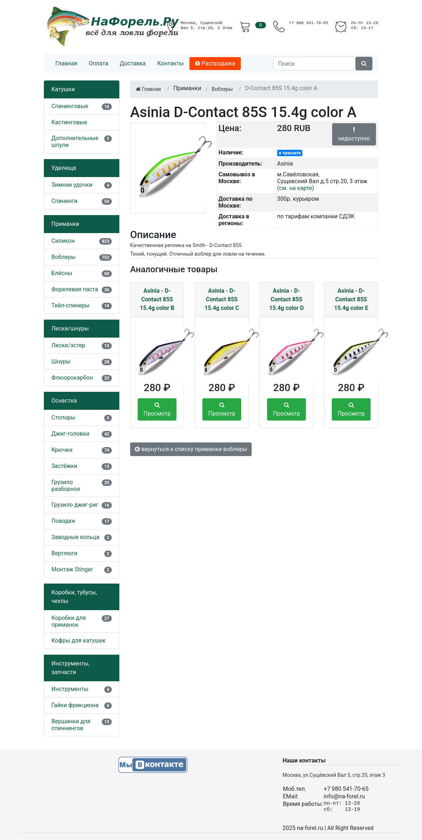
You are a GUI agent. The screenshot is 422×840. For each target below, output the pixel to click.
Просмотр (156, 409)
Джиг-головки (70, 433)
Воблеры (63, 257)
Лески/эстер (68, 345)
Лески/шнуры (70, 328)
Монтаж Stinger (72, 569)
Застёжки (64, 466)
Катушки (63, 89)
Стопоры (63, 417)
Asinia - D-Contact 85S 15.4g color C (222, 299)
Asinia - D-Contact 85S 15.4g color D (286, 299)
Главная (66, 63)
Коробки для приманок (68, 621)
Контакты (170, 63)
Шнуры (60, 361)
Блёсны (61, 273)
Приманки (65, 224)
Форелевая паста (74, 289)
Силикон (63, 240)
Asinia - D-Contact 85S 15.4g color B (157, 299)
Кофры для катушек (78, 640)
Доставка (133, 63)
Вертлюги (64, 553)
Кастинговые (69, 122)
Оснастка (64, 400)
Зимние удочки (71, 184)
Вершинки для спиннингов (70, 725)
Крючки (62, 449)
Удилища (63, 167)
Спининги (64, 201)
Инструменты (69, 689)
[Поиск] (314, 63)
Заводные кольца (75, 537)
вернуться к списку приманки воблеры (191, 449)
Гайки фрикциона (74, 705)
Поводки (63, 521)
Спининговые (69, 106)
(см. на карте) (295, 188)
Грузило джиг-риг (74, 504)
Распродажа (215, 63)
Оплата (98, 63)
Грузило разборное (65, 485)
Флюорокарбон (72, 377)
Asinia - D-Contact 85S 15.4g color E (351, 299)
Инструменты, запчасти (70, 668)
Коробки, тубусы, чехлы (74, 596)
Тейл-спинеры (70, 305)
